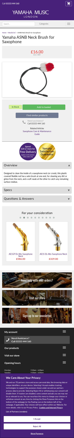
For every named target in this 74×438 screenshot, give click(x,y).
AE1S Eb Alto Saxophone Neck (53, 254)
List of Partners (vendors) (16, 411)
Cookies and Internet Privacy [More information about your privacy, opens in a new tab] (51, 407)
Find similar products (37, 115)
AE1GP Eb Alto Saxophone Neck (20, 255)
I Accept (37, 419)
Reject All (37, 426)
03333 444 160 (12, 3)
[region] (37, 405)
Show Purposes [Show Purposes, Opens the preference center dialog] (37, 433)
